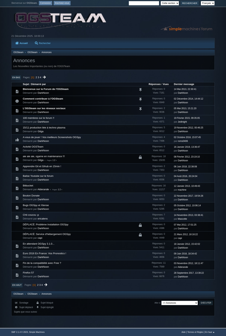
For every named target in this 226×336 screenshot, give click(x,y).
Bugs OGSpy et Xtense (36, 205)
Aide (183, 332)
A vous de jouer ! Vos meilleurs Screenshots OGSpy (52, 137)
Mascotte (182, 219)
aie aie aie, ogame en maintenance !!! (44, 156)
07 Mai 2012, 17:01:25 (185, 224)
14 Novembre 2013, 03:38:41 (188, 215)
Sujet (26, 84)
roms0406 (183, 141)
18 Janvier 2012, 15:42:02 (187, 244)
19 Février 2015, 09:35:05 (187, 118)
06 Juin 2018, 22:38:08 (185, 166)
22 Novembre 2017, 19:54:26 (188, 196)
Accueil (21, 43)
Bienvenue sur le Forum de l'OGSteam (45, 89)
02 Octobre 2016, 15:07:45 (187, 137)
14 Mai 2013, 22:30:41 (185, 89)
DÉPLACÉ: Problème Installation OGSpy (45, 224)
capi (40, 237)
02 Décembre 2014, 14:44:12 (188, 98)
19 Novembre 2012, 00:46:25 (188, 127)
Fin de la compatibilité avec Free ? (42, 263)
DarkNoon (43, 92)
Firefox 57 (28, 272)
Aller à (157, 303)
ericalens (43, 218)
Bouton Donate (31, 195)
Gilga (40, 131)
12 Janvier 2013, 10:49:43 (187, 186)
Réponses (155, 84)
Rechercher (43, 43)
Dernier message (184, 84)
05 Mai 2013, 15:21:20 (185, 108)
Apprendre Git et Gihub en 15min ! (42, 166)
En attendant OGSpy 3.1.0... (38, 243)
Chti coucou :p (31, 214)
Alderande (43, 189)
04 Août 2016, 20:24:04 (185, 176)
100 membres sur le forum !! (38, 118)
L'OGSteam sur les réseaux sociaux (44, 108)
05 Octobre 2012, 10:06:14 (187, 205)
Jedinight (182, 121)
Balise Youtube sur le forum (38, 176)
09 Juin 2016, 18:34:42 (185, 253)
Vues (166, 84)
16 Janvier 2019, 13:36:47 (187, 147)
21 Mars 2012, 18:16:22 (186, 234)
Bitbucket (28, 185)
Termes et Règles (195, 332)
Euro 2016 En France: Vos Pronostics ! (44, 253)
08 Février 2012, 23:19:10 (187, 156)
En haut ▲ (210, 332)
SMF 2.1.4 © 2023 (19, 332)
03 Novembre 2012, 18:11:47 (188, 263)
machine (182, 189)
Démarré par (38, 84)
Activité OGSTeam (33, 146)
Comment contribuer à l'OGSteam (43, 98)
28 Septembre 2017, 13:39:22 (189, 273)
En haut (17, 285)
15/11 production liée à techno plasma (44, 127)
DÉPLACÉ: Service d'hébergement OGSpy (47, 234)
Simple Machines (37, 332)
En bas (16, 77)
